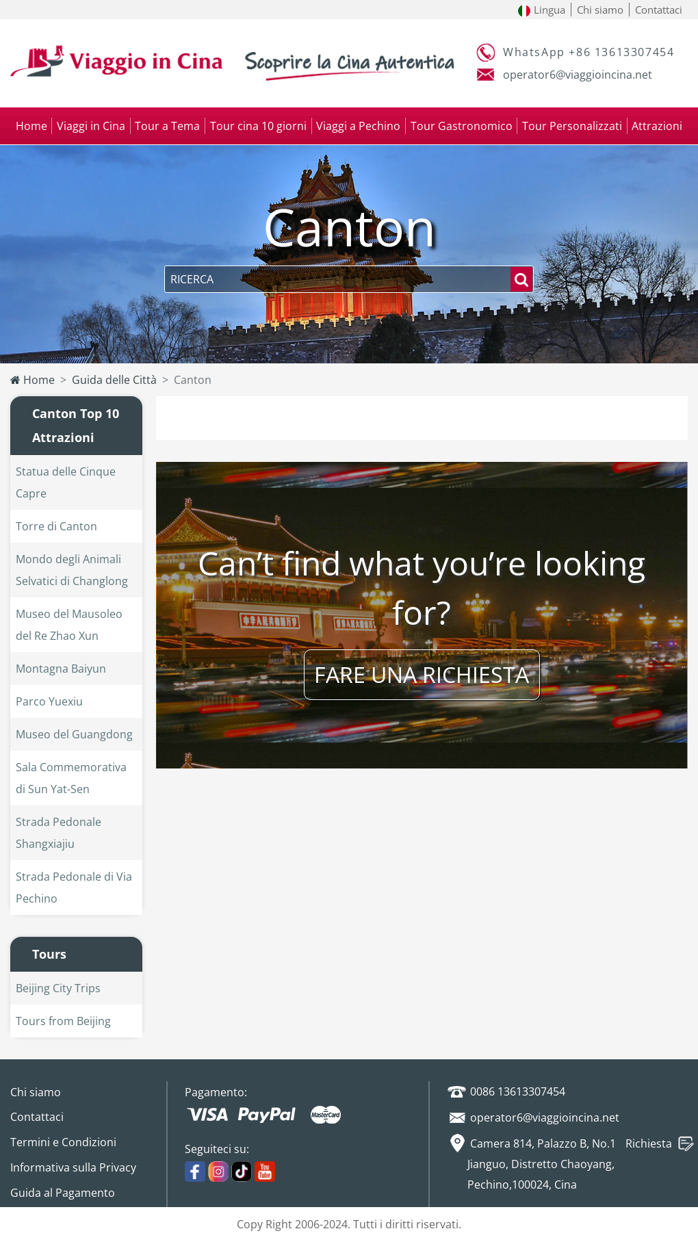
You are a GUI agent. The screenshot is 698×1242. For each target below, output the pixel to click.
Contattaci (658, 9)
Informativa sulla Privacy (73, 1167)
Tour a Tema (167, 125)
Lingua (541, 9)
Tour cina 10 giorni (258, 125)
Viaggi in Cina (91, 125)
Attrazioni (657, 125)
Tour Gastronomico (462, 125)
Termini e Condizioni (63, 1142)
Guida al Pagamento (62, 1192)
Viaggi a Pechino (358, 125)
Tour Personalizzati (572, 125)
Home (31, 125)
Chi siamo (600, 9)
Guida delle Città (114, 379)
